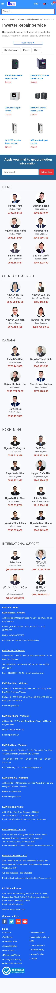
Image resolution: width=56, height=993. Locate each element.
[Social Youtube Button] (25, 921)
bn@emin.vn (13, 706)
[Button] (2, 3)
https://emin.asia (39, 819)
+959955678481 (28, 842)
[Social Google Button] (18, 921)
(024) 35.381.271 (32, 626)
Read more (27, 43)
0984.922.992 (15, 480)
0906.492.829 (15, 416)
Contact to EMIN (10, 941)
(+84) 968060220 (15, 598)
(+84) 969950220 (41, 594)
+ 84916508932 (13, 816)
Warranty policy (37, 950)
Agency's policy (37, 954)
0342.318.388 (15, 455)
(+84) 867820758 (16, 635)
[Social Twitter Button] (11, 921)
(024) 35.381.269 (16, 626)
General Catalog (10, 946)
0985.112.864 (15, 237)
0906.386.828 (41, 480)
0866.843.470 (41, 530)
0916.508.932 (41, 505)
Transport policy (37, 945)
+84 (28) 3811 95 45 (15, 673)
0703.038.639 (15, 530)
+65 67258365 (31, 816)
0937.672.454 (41, 455)
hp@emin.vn (13, 735)
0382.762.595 (15, 213)
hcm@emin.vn (38, 673)
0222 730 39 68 (15, 302)
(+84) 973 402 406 (14, 700)
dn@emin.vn (36, 767)
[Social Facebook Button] (4, 921)
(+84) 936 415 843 (41, 697)
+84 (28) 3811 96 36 (14, 664)
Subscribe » (46, 172)
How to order (9, 950)
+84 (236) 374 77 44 (15, 767)
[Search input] (26, 11)
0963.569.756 (41, 237)
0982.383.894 (41, 213)
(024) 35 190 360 (14, 640)
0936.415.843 (41, 302)
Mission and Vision (11, 955)
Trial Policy (7, 937)
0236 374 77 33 (15, 391)
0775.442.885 (15, 366)
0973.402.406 (15, 327)
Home (4, 20)
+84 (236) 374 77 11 (14, 759)
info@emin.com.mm (17, 845)
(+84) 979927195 (41, 569)
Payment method (37, 932)
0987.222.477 (41, 262)
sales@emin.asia (15, 819)
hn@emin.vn (33, 640)
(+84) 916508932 (15, 569)
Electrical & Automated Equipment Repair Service (30, 20)
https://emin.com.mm (44, 845)
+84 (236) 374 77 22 (33, 759)
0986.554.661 (15, 262)
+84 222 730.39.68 (17, 697)
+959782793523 (13, 842)
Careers (33, 959)
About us (7, 932)
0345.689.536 (41, 366)
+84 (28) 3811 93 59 (32, 664)
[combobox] (26, 11)
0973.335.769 (15, 505)
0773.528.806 (41, 391)
